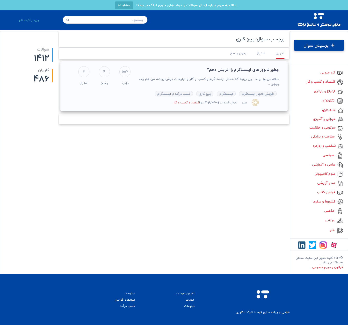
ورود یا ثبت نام (29, 20)
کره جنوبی (331, 72)
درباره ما (130, 293)
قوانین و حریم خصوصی (327, 267)
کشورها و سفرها (327, 201)
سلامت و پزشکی (327, 136)
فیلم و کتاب (330, 192)
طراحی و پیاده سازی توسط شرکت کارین (263, 312)
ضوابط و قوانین (125, 299)
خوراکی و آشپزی (328, 119)
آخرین (280, 53)
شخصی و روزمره (328, 146)
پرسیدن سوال (319, 45)
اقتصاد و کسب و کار (324, 82)
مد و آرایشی (330, 183)
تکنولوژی (332, 100)
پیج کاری (205, 93)
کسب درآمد (127, 306)
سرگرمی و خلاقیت (326, 127)
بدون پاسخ (238, 53)
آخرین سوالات (185, 293)
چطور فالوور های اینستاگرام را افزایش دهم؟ (243, 69)
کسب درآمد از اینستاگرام (173, 93)
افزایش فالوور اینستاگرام (258, 93)
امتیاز (261, 53)
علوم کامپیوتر (329, 174)
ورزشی (334, 220)
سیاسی (333, 155)
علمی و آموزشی (327, 164)
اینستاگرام (226, 93)
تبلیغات (189, 306)
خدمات (190, 299)
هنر (336, 230)
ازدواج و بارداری (328, 91)
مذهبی (333, 211)
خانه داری (332, 110)
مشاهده (124, 5)
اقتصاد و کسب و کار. (186, 102)
